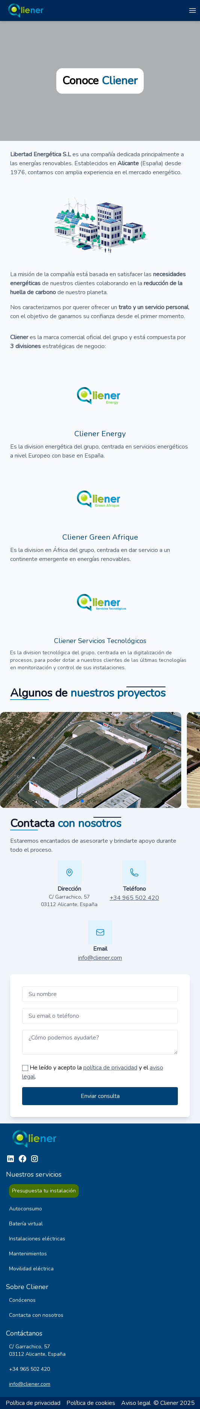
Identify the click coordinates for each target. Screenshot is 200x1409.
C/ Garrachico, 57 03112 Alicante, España (69, 900)
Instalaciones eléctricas (37, 1238)
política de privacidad (110, 1067)
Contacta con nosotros (36, 1315)
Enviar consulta (100, 1096)
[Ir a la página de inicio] (27, 10)
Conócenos (22, 1300)
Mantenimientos (28, 1253)
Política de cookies (90, 1403)
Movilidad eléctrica (31, 1268)
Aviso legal (135, 1403)
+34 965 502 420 (134, 898)
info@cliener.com (100, 958)
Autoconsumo (25, 1208)
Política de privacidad (33, 1403)
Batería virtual (26, 1223)
